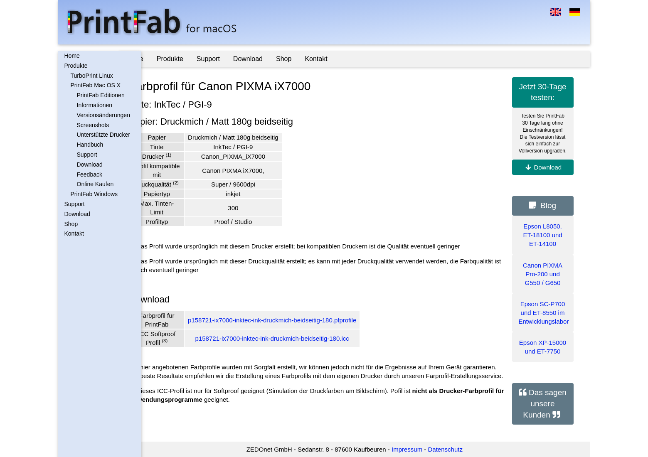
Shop (71, 224)
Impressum (418, 449)
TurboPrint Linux (92, 75)
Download (90, 164)
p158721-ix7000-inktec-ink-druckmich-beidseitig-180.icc (294, 338)
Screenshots (93, 125)
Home (72, 55)
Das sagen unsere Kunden (545, 403)
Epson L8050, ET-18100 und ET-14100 (542, 235)
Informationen (95, 105)
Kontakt (74, 233)
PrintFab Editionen (101, 95)
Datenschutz (456, 449)
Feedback (89, 174)
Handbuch (90, 144)
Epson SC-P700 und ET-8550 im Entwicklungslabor (544, 312)
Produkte (76, 65)
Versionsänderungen (103, 115)
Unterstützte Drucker (103, 134)
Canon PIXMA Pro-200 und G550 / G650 (542, 274)
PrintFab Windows (94, 194)
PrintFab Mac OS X (96, 85)
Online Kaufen (95, 184)
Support (87, 154)
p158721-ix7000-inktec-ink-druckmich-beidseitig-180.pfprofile (294, 320)
